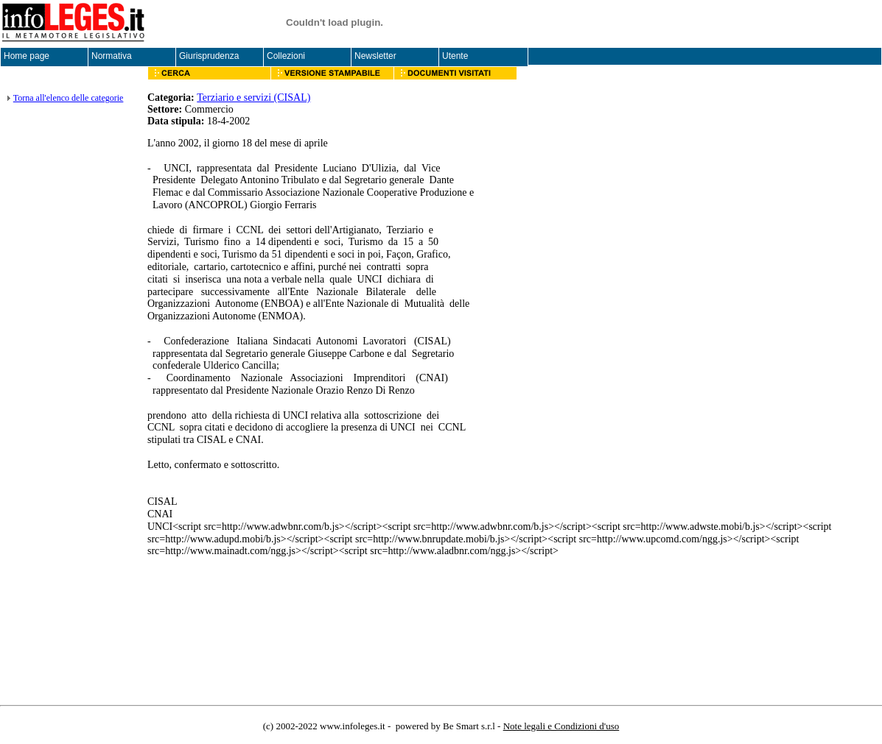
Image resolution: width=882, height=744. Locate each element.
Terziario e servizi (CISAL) (253, 97)
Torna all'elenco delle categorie (68, 98)
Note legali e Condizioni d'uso (561, 725)
